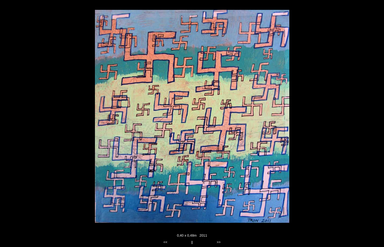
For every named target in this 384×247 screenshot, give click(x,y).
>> (219, 242)
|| (192, 242)
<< (165, 242)
